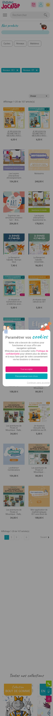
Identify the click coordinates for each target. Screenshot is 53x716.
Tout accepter (26, 369)
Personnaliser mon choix (26, 376)
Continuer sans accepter (38, 382)
